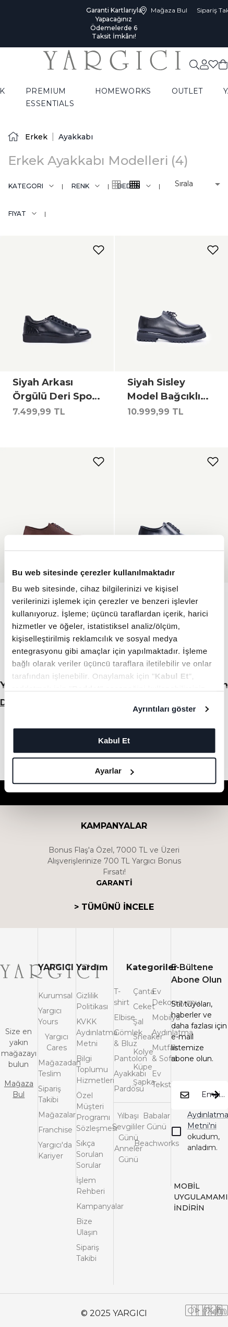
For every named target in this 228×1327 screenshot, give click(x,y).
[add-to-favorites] (99, 250)
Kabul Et (114, 740)
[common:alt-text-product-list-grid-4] (116, 185)
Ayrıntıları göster (164, 708)
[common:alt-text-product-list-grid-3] (134, 184)
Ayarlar (114, 770)
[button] (190, 183)
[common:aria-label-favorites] (204, 64)
